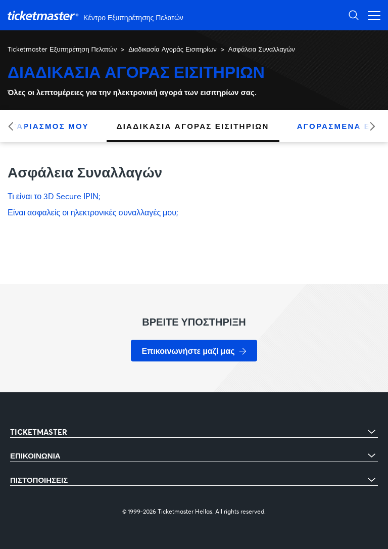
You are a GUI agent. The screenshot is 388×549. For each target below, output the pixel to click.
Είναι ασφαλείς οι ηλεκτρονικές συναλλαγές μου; (93, 212)
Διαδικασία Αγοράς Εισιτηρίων (172, 49)
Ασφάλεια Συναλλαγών (261, 49)
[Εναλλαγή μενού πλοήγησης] (371, 15)
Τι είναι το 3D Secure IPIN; (54, 196)
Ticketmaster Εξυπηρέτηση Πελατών (62, 49)
